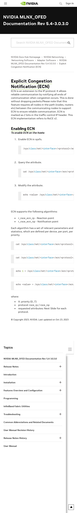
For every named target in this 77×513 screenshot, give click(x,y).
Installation (9, 382)
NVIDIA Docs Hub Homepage (25, 57)
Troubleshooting (12, 414)
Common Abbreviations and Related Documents (28, 422)
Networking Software (22, 60)
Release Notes (11, 366)
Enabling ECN (23, 128)
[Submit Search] (67, 43)
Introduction (10, 374)
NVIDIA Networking (54, 57)
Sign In (70, 3)
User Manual (10, 446)
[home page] (29, 3)
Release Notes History (15, 438)
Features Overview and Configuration (23, 390)
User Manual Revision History (19, 430)
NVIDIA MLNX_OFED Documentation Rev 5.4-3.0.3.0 (30, 358)
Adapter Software (46, 60)
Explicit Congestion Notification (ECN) (31, 83)
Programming (11, 398)
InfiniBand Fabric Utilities (17, 406)
